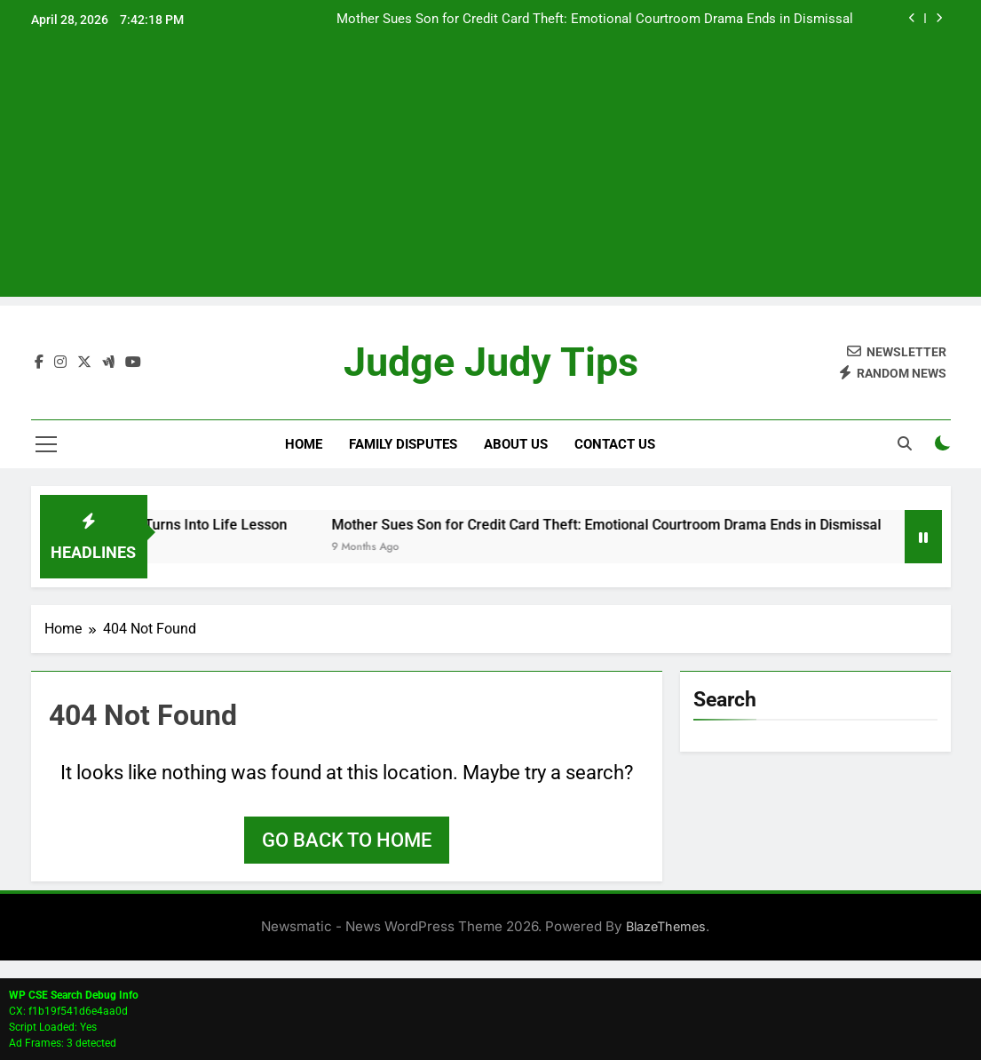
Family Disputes (403, 444)
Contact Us (614, 444)
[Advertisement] (490, 172)
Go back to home (346, 840)
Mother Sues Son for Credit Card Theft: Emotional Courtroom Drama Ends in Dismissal (594, 19)
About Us (516, 444)
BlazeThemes (666, 926)
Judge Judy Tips (491, 363)
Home (303, 444)
